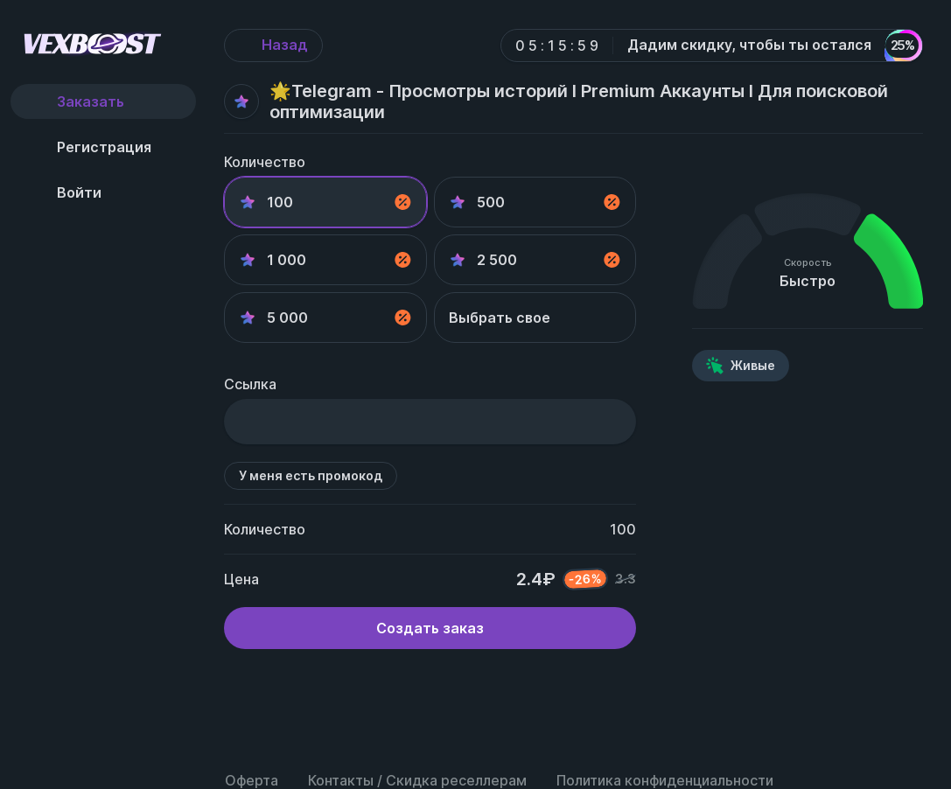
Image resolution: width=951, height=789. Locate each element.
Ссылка (250, 384)
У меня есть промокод (310, 475)
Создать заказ (430, 628)
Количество (264, 162)
